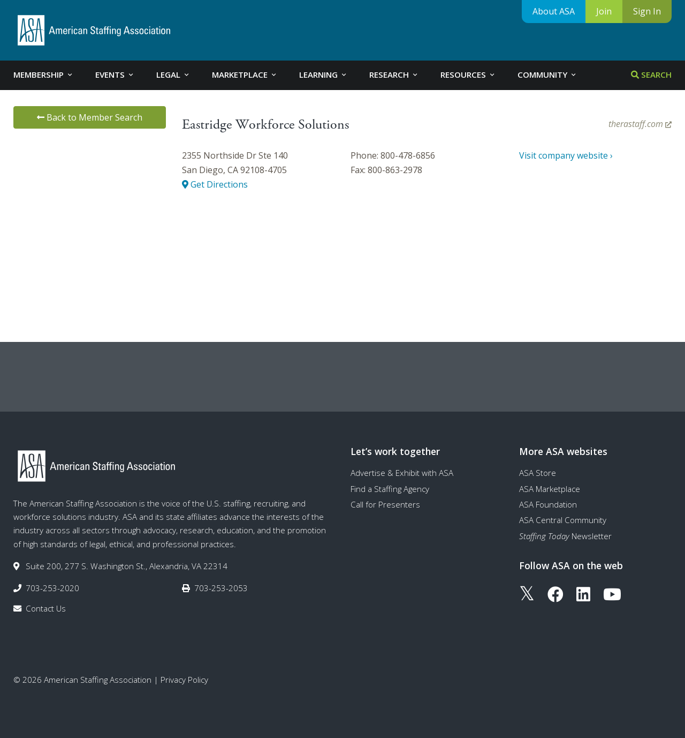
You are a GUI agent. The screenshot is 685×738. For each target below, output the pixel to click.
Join (604, 11)
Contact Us (46, 608)
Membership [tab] (43, 74)
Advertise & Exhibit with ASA (402, 472)
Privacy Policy (184, 679)
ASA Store (537, 472)
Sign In (647, 11)
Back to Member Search (89, 117)
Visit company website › (566, 155)
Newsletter (565, 536)
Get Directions (215, 184)
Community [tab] (547, 74)
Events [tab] (115, 74)
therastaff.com (640, 124)
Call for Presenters (385, 504)
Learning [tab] (323, 74)
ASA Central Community (562, 520)
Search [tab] (651, 74)
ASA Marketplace (549, 488)
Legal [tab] (173, 74)
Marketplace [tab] (245, 74)
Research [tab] (394, 74)
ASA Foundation (548, 504)
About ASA (553, 11)
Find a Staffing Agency (390, 488)
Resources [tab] (468, 74)
